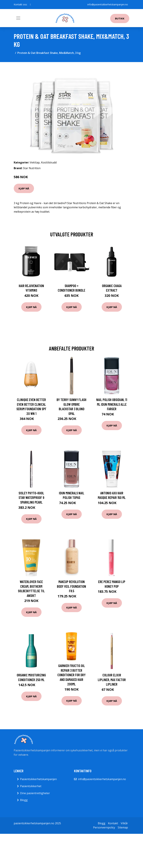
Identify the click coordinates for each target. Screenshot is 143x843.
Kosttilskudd (49, 162)
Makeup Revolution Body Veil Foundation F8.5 (71, 586)
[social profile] (30, 4)
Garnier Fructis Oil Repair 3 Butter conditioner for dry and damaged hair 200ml (71, 674)
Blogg (24, 800)
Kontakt (113, 823)
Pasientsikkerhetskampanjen (38, 779)
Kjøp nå (24, 188)
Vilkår (124, 823)
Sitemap (123, 827)
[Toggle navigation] (18, 18)
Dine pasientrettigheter (35, 793)
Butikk (119, 18)
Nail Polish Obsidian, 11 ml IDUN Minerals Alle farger (111, 404)
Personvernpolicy (104, 827)
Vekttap (35, 162)
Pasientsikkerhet (30, 786)
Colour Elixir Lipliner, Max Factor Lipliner (112, 679)
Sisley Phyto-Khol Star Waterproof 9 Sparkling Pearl (31, 497)
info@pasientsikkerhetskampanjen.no (107, 4)
